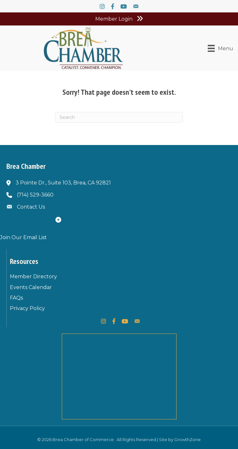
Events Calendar (31, 287)
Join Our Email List (23, 237)
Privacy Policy (27, 308)
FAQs (16, 298)
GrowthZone (187, 439)
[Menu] (220, 48)
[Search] (119, 117)
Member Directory (33, 276)
